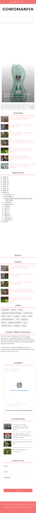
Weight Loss (7, 328)
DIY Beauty (28, 316)
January (7, 223)
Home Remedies (8, 322)
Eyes (3, 319)
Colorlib (27, 510)
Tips (25, 325)
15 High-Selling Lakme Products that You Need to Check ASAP (22, 438)
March (6, 219)
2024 (5, 184)
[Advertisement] (18, 41)
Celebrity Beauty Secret (11, 316)
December (8, 197)
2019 (4, 194)
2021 (4, 190)
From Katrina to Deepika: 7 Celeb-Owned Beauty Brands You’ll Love (21, 160)
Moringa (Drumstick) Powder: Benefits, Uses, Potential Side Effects (21, 153)
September (8, 207)
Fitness (16, 319)
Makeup (25, 322)
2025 (4, 182)
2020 (5, 191)
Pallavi (6, 101)
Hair (30, 319)
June (6, 213)
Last (31, 109)
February (7, 221)
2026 (4, 180)
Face (9, 319)
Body (21, 312)
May (6, 215)
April (6, 217)
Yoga (24, 328)
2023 (4, 186)
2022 (4, 188)
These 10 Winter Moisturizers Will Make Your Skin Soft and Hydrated (22, 168)
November (8, 199)
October (7, 205)
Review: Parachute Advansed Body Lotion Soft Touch (17, 96)
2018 (4, 195)
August (7, 209)
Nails (4, 325)
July (5, 211)
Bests (14, 312)
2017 (4, 224)
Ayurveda (5, 312)
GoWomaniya (18, 10)
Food (24, 319)
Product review (14, 325)
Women (17, 328)
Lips (17, 322)
